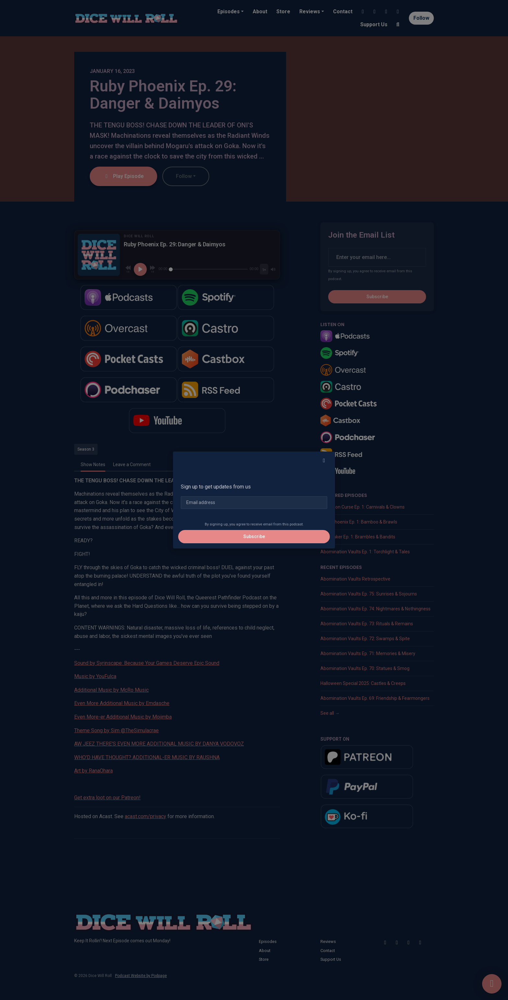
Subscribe (254, 536)
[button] (324, 461)
